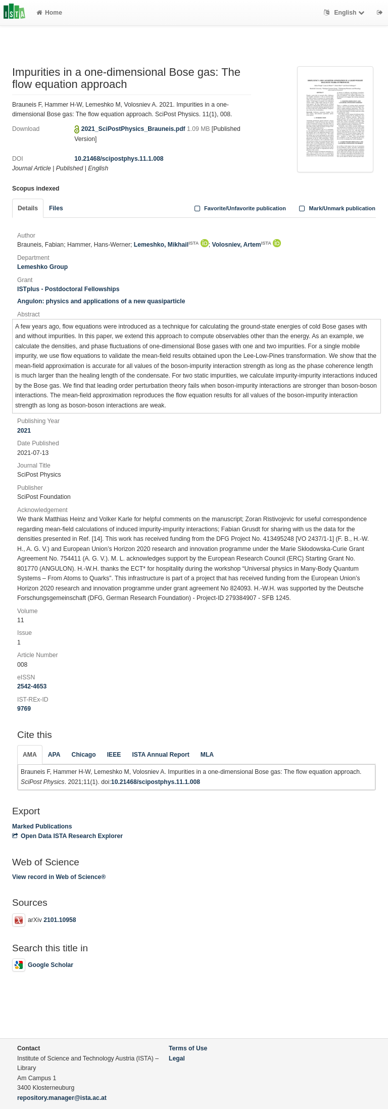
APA (54, 754)
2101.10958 (59, 919)
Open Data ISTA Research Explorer (67, 836)
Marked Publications (42, 826)
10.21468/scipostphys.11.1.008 (118, 158)
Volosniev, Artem (241, 244)
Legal (177, 1058)
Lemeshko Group (42, 266)
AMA (30, 754)
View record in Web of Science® (59, 877)
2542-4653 (31, 686)
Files (56, 208)
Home (49, 12)
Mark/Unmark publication (336, 208)
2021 (24, 430)
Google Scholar (42, 964)
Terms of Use (188, 1048)
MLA (207, 754)
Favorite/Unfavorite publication (239, 208)
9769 (24, 708)
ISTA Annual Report (160, 754)
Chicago (84, 754)
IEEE (114, 754)
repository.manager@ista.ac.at (62, 1097)
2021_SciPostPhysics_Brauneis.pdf (134, 128)
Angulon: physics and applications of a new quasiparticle (101, 301)
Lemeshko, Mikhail (166, 244)
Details (28, 208)
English (345, 12)
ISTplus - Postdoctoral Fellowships (68, 289)
